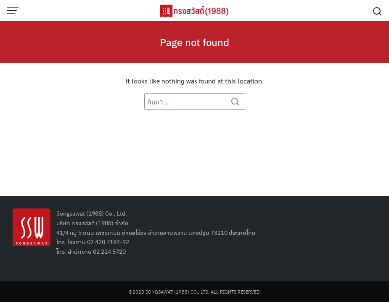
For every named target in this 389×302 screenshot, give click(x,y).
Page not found (194, 42)
